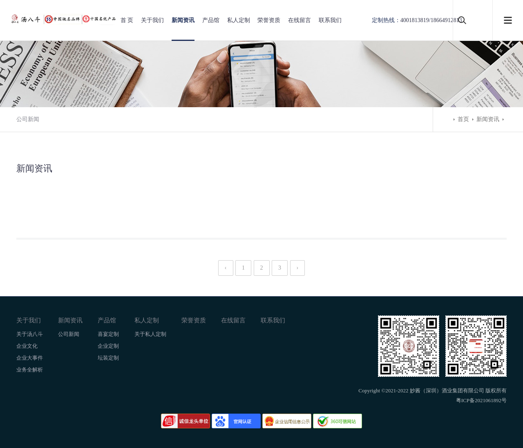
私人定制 (238, 20)
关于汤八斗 (29, 334)
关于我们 (152, 20)
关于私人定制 (150, 334)
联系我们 (330, 20)
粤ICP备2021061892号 (481, 400)
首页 (463, 119)
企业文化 (27, 346)
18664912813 (446, 20)
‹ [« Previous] (226, 268)
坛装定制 (108, 358)
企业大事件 (29, 358)
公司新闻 (27, 119)
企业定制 (108, 346)
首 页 (127, 20)
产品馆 (210, 20)
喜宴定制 (108, 334)
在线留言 (299, 20)
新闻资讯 (183, 20)
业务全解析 (29, 370)
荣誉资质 (268, 20)
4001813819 (414, 20)
